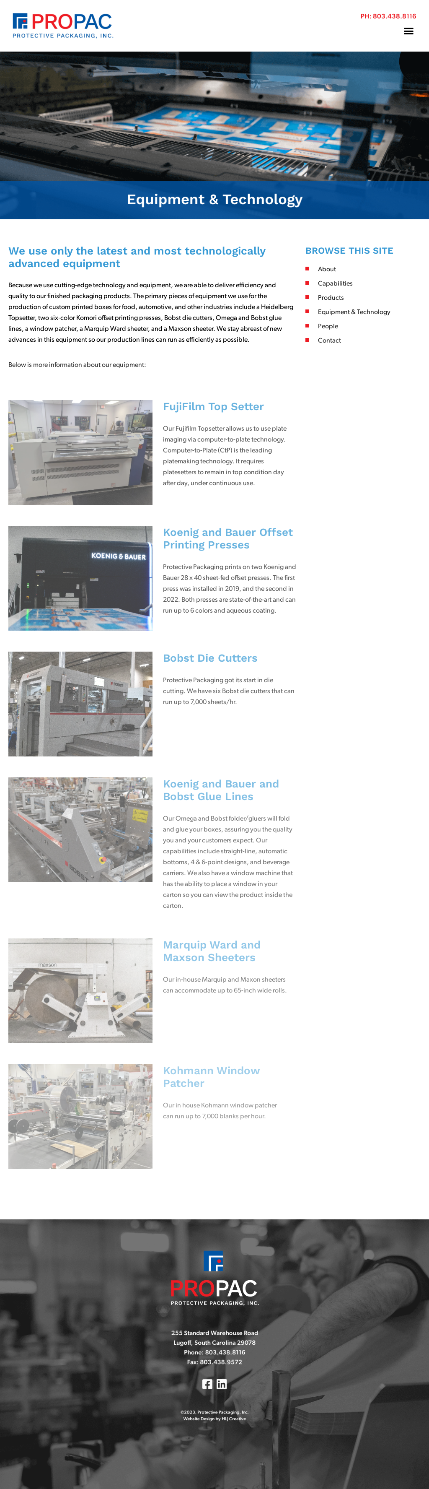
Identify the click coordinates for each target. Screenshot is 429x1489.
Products (331, 298)
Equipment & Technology (354, 312)
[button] (409, 31)
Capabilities (335, 284)
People (328, 326)
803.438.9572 (219, 1366)
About (327, 269)
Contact (329, 341)
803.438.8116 (394, 16)
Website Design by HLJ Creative (214, 1404)
